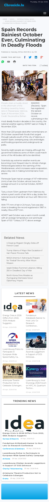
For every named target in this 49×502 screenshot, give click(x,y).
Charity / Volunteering (12, 469)
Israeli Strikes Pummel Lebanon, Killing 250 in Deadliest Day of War (24, 269)
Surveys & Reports (11, 439)
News (12, 19)
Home (5, 19)
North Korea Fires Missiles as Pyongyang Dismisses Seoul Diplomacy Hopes (20, 278)
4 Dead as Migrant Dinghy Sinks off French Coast (23, 244)
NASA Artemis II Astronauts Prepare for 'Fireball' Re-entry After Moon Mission (23, 260)
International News (25, 19)
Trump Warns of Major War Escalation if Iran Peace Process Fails (24, 251)
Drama (5, 479)
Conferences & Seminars (14, 449)
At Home (6, 459)
